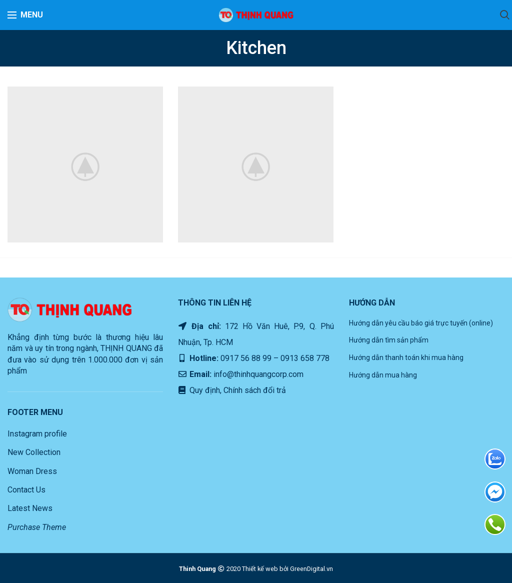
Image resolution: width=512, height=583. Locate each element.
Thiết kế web (260, 568)
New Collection (34, 452)
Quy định (204, 390)
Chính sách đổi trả (254, 390)
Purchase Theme (37, 527)
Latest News (30, 508)
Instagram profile (37, 433)
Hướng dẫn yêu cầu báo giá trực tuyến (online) (421, 323)
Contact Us (27, 489)
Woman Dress (32, 471)
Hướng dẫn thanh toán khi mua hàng (406, 358)
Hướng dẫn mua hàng (383, 375)
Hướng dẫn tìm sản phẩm (388, 340)
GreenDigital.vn (311, 568)
